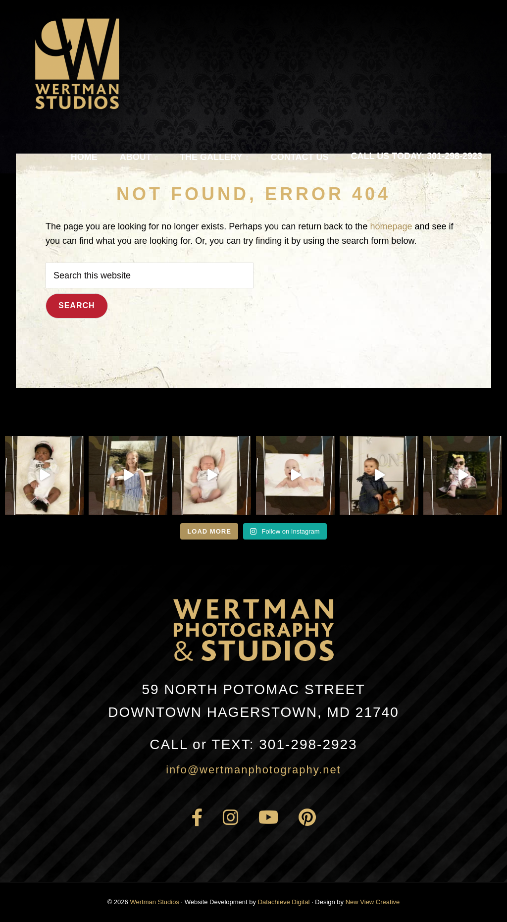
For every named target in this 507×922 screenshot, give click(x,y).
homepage (391, 226)
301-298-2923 (253, 744)
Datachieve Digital (284, 902)
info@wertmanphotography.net (253, 769)
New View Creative (373, 902)
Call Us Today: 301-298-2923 (416, 156)
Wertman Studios (154, 902)
